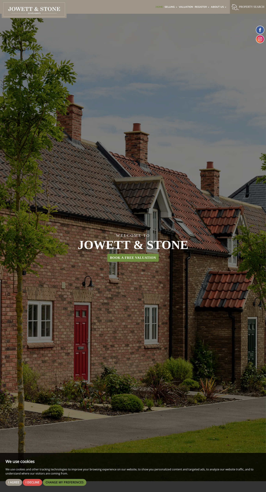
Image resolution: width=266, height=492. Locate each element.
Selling (171, 7)
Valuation (186, 7)
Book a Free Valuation (133, 257)
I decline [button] (32, 482)
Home (159, 7)
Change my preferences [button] (65, 482)
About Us (218, 7)
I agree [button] (13, 482)
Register (202, 7)
